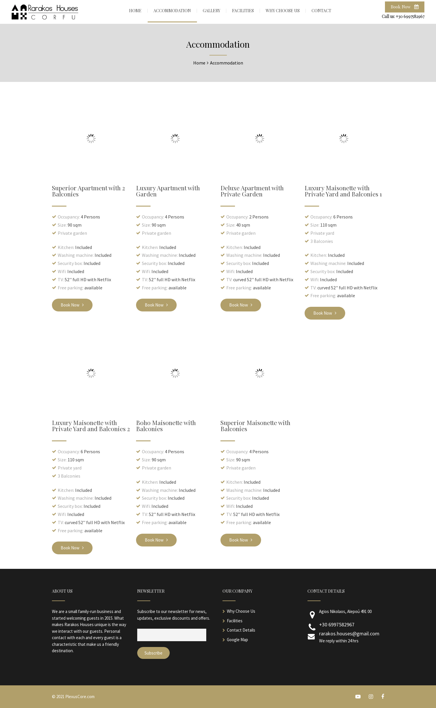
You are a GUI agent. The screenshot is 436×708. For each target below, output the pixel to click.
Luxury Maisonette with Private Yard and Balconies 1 (343, 191)
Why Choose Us (241, 611)
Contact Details (241, 630)
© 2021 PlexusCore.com (73, 696)
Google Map (237, 639)
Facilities (235, 620)
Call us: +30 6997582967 (403, 16)
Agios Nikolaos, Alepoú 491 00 (345, 611)
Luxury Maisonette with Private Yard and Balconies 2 (91, 425)
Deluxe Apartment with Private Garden (252, 191)
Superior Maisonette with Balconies (255, 425)
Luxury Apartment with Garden (168, 191)
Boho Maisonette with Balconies (166, 425)
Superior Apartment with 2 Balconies (88, 191)
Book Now (405, 7)
